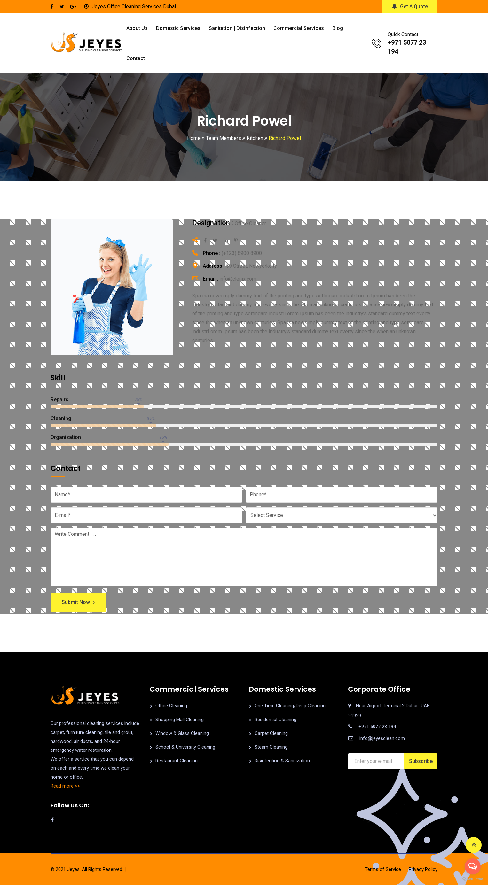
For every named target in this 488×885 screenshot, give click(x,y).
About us (137, 28)
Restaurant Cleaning (176, 761)
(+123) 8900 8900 (242, 253)
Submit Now (78, 602)
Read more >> (65, 786)
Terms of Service (383, 869)
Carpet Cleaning (271, 733)
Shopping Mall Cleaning (179, 719)
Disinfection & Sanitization (282, 761)
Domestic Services (178, 28)
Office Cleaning (171, 706)
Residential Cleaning (275, 719)
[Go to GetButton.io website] (472, 879)
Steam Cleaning (271, 747)
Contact (135, 58)
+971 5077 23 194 (377, 726)
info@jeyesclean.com (382, 738)
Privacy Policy (423, 869)
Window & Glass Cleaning (182, 733)
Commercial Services (298, 28)
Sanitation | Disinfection (237, 28)
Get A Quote (410, 7)
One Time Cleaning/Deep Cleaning (290, 706)
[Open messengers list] (473, 866)
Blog (337, 28)
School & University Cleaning (185, 747)
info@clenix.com (237, 279)
